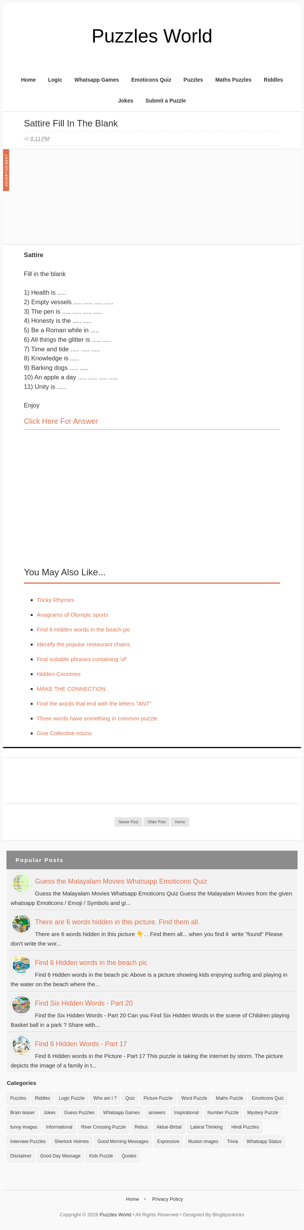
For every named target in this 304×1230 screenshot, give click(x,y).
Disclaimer (21, 1156)
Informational (59, 1127)
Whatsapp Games (96, 80)
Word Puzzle (194, 1098)
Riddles (273, 80)
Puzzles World (152, 36)
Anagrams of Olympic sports (72, 614)
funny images (23, 1127)
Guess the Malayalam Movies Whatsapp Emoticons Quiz (121, 881)
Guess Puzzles (79, 1112)
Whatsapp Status (264, 1141)
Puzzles (193, 80)
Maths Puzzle (229, 1098)
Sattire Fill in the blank (71, 123)
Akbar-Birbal (168, 1127)
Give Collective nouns (64, 733)
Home (28, 80)
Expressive (168, 1141)
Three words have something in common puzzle (97, 718)
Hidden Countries (59, 674)
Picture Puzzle (158, 1098)
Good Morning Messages (123, 1141)
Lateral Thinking (207, 1127)
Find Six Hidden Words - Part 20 (84, 1003)
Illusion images (203, 1141)
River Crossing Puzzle (103, 1127)
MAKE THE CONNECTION (71, 688)
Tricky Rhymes (55, 600)
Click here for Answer (61, 421)
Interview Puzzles (28, 1141)
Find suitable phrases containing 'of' (82, 659)
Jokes (125, 101)
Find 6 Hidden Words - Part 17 (81, 1044)
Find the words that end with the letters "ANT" (94, 703)
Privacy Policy (167, 1199)
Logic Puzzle (72, 1098)
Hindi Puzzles (245, 1127)
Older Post (156, 822)
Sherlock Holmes (71, 1141)
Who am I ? (105, 1098)
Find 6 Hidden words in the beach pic (84, 629)
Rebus (141, 1127)
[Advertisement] (81, 200)
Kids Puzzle (101, 1156)
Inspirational (186, 1112)
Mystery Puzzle (262, 1112)
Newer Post (129, 822)
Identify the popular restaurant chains (84, 644)
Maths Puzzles (233, 80)
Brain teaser (22, 1112)
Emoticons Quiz (151, 80)
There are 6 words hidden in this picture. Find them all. (117, 922)
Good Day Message (60, 1156)
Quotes (129, 1156)
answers (156, 1112)
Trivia (232, 1141)
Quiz (130, 1098)
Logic (55, 80)
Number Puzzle (223, 1112)
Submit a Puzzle (165, 101)
